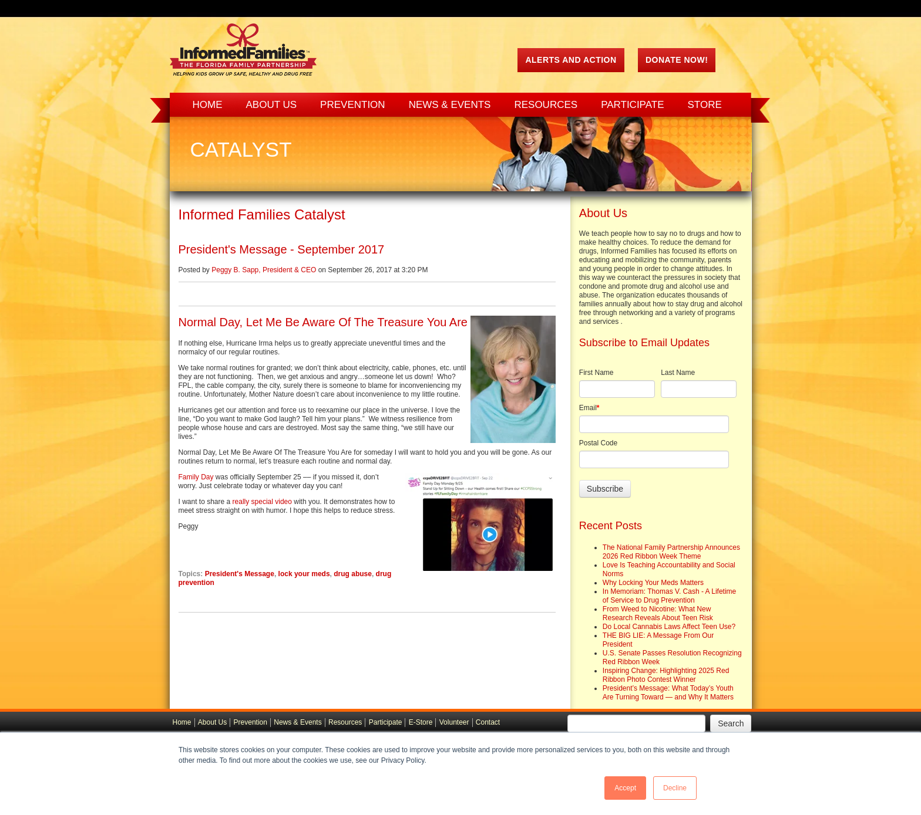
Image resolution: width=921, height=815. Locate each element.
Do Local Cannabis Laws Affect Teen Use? (669, 627)
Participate (385, 722)
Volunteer (454, 722)
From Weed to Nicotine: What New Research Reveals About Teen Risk (658, 613)
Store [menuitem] (705, 104)
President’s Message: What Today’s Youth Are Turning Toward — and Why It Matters (668, 692)
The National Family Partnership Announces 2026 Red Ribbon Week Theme (671, 551)
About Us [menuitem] (271, 104)
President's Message (239, 574)
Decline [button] (675, 788)
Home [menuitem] (208, 104)
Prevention (250, 722)
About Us (212, 722)
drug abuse (353, 574)
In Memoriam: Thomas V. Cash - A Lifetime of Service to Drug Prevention (669, 595)
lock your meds (304, 574)
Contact (488, 722)
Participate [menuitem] (632, 104)
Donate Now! (677, 60)
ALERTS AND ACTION (570, 60)
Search (731, 723)
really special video (262, 502)
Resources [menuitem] (545, 104)
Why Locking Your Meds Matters (653, 583)
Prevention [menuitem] (352, 104)
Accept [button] (625, 788)
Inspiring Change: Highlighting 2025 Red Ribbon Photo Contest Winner (666, 675)
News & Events (297, 722)
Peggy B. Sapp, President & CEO (263, 270)
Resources (345, 722)
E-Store (421, 722)
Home (182, 722)
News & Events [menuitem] (450, 104)
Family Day (196, 477)
